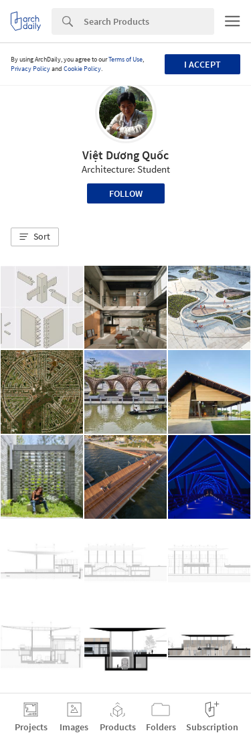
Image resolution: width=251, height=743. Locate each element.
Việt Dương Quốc (125, 155)
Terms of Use (125, 59)
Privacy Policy (30, 68)
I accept (202, 64)
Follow (126, 193)
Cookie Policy (82, 68)
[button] (35, 237)
